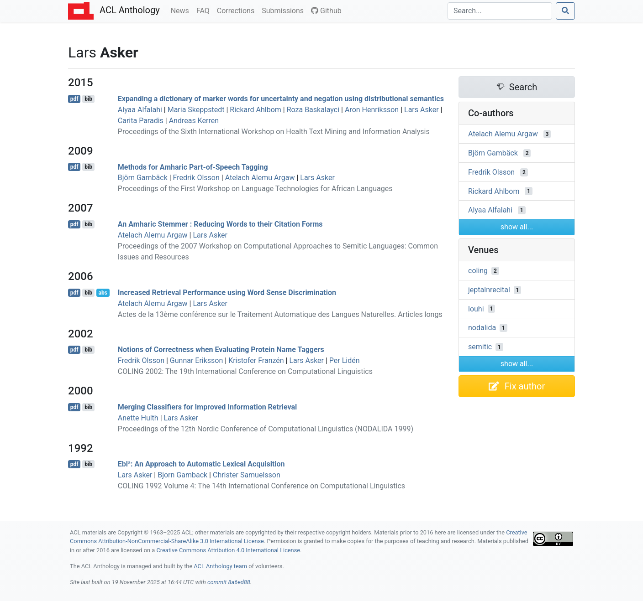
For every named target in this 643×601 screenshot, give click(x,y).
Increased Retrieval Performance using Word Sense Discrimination (227, 292)
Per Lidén (344, 360)
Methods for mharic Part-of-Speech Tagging (193, 166)
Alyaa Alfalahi (140, 109)
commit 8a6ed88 (228, 582)
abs (102, 293)
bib (88, 99)
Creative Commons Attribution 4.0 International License (228, 550)
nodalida (482, 327)
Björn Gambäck (143, 177)
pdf (74, 99)
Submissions (284, 10)
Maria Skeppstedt (196, 109)
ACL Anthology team (220, 566)
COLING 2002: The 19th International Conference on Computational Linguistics (245, 371)
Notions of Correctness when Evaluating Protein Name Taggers (221, 349)
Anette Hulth (138, 418)
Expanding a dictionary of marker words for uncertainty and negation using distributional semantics (281, 98)
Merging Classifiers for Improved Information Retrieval (207, 407)
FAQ (204, 10)
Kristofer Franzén (256, 360)
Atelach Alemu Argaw (260, 177)
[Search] (500, 11)
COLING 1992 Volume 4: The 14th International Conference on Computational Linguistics (261, 486)
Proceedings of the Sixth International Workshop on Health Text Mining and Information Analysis (274, 131)
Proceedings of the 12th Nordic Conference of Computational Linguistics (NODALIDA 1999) (265, 429)
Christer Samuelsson (246, 475)
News (182, 10)
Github (326, 10)
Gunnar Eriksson (196, 360)
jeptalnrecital (489, 289)
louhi (476, 308)
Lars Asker (421, 109)
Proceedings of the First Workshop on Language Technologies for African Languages (255, 188)
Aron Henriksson (372, 109)
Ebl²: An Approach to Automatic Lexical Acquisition (201, 464)
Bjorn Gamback (182, 475)
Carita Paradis (140, 120)
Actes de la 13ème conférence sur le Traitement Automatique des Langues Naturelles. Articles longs (280, 314)
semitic (480, 346)
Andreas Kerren (194, 120)
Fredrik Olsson (196, 177)
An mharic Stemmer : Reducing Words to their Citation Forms (220, 224)
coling (478, 270)
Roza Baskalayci (313, 109)
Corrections (237, 10)
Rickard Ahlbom (255, 109)
